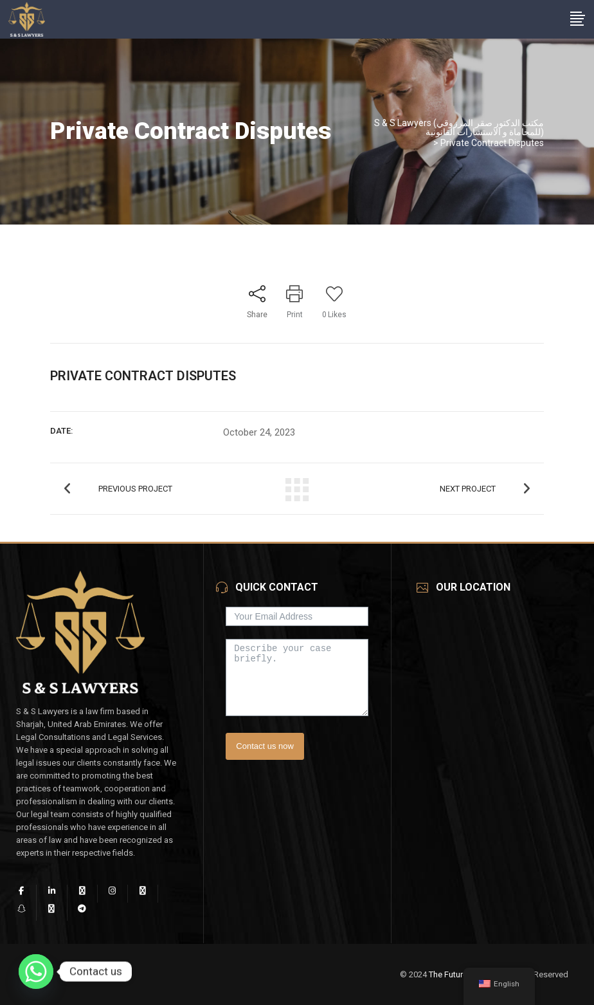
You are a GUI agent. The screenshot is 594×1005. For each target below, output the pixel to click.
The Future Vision (460, 974)
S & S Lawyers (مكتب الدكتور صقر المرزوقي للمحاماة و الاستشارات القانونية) (459, 127)
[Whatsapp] (36, 971)
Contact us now (265, 746)
